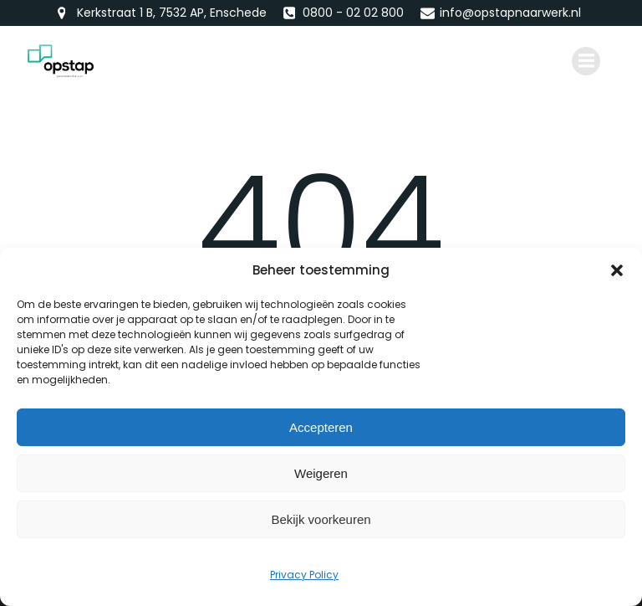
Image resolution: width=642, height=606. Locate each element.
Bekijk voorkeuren (320, 519)
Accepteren (321, 427)
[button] (617, 270)
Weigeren (321, 473)
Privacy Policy (304, 574)
